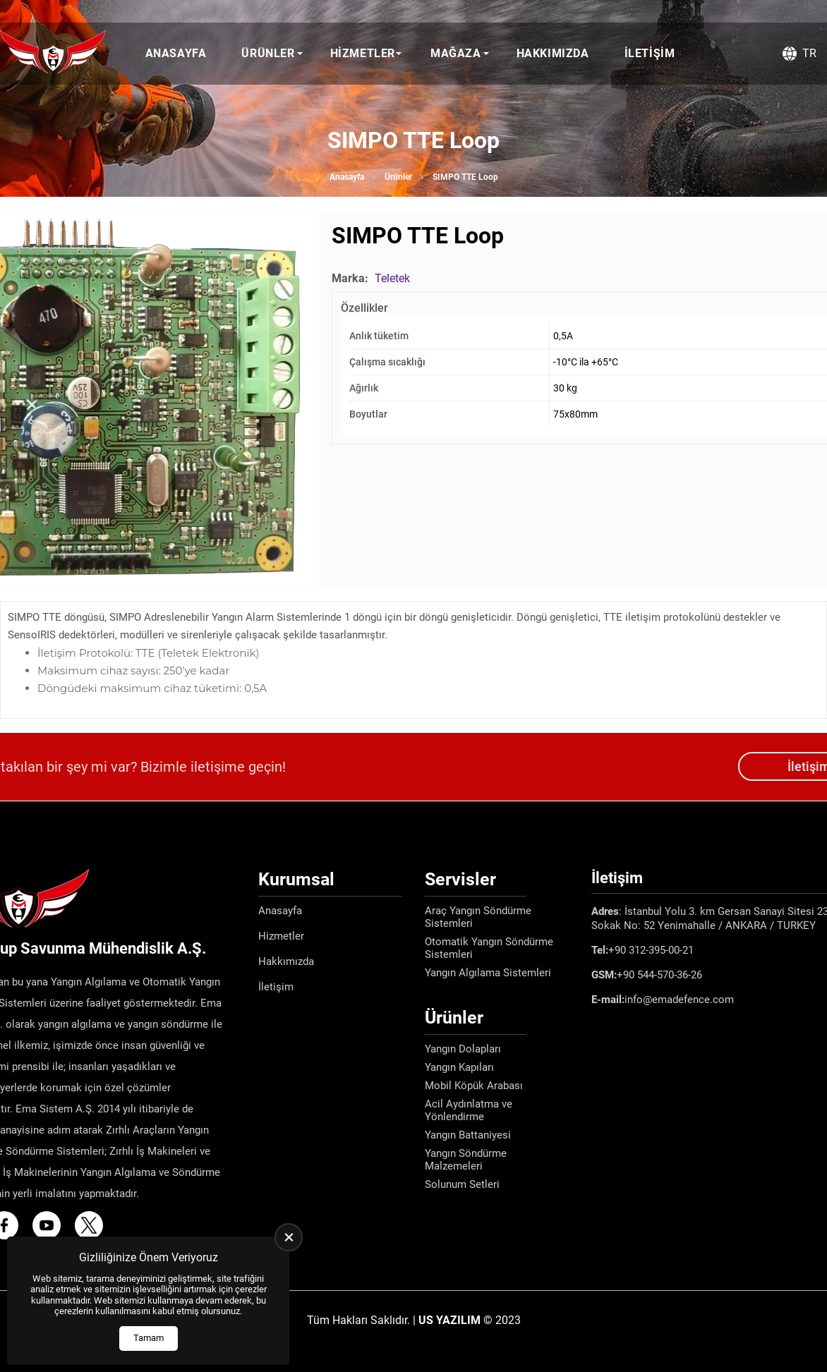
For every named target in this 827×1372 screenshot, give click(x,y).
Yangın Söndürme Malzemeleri (466, 1159)
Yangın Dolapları (463, 1049)
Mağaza (455, 53)
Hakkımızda (553, 53)
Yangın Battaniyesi (468, 1135)
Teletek (392, 278)
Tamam (148, 1337)
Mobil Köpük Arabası (474, 1085)
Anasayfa (176, 53)
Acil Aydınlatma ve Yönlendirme (468, 1110)
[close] (288, 1237)
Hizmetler (362, 53)
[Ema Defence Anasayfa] (53, 54)
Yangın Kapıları (459, 1067)
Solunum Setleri (462, 1184)
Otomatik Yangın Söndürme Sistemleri (489, 948)
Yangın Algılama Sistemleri (488, 972)
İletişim (649, 53)
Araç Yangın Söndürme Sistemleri (478, 917)
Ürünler (267, 53)
